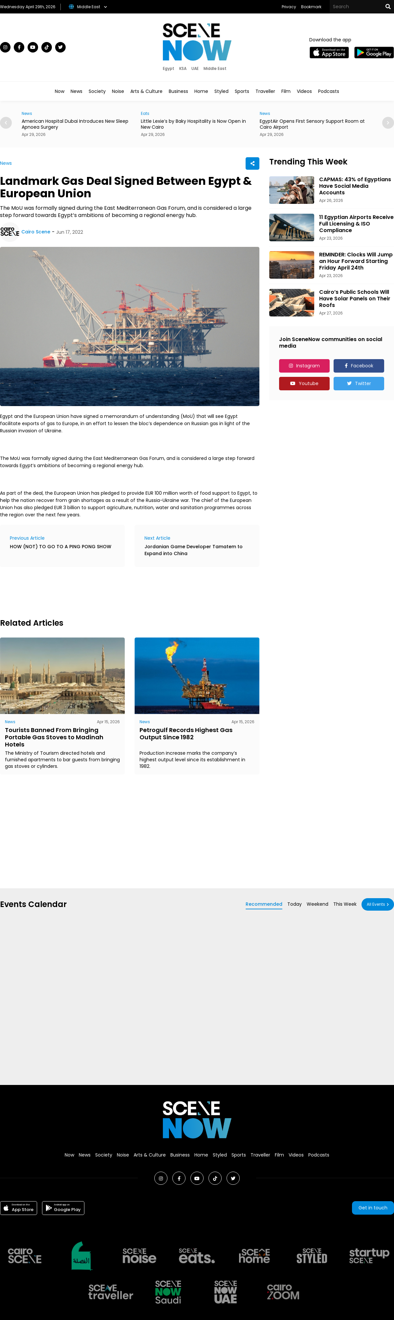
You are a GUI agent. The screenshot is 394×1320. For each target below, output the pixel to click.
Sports (242, 91)
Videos (304, 91)
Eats (145, 113)
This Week (345, 904)
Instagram (308, 365)
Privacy (289, 7)
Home (201, 91)
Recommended (264, 904)
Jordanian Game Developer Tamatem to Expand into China (193, 550)
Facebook (362, 365)
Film (286, 91)
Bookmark (311, 7)
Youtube (308, 383)
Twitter (363, 383)
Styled (221, 91)
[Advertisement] (119, 591)
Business (178, 91)
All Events (376, 904)
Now (59, 91)
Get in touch (373, 1207)
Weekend (317, 904)
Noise (118, 91)
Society (97, 91)
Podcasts (328, 91)
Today (294, 904)
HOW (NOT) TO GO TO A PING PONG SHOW (60, 546)
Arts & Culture (146, 91)
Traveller (265, 91)
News (76, 91)
